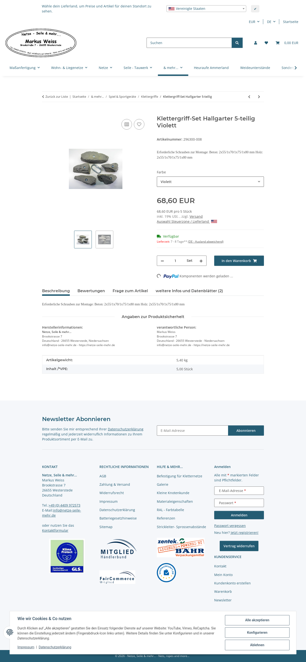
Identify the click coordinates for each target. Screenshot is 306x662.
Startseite (290, 21)
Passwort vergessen (230, 525)
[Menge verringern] (162, 261)
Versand (196, 216)
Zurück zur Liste (56, 96)
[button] (255, 42)
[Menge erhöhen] (201, 261)
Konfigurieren (257, 632)
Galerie (162, 484)
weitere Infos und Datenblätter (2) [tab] (189, 291)
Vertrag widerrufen (239, 546)
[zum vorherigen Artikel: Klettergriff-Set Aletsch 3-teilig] (249, 96)
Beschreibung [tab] (56, 291)
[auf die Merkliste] (139, 124)
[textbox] (206, 9)
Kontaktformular (55, 530)
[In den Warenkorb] (46, 112)
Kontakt (220, 566)
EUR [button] (252, 21)
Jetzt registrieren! (244, 532)
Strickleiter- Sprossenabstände (181, 527)
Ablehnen (257, 645)
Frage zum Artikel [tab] (130, 291)
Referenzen (166, 518)
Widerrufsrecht (111, 493)
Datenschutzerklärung (55, 647)
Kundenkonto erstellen (232, 583)
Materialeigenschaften (175, 501)
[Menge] (175, 261)
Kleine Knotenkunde (173, 493)
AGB (102, 476)
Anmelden (239, 515)
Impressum (25, 647)
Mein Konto (223, 574)
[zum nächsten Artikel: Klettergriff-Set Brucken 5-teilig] (259, 96)
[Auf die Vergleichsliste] (126, 124)
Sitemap (106, 527)
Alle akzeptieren (257, 620)
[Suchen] (189, 43)
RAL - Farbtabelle (170, 510)
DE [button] (269, 21)
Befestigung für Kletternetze (179, 476)
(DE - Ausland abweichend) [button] (206, 242)
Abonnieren (246, 430)
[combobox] (206, 8)
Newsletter (223, 600)
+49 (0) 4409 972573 (64, 505)
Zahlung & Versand (114, 484)
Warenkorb (223, 591)
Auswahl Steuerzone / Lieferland (187, 221)
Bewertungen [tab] (91, 291)
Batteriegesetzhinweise (118, 518)
